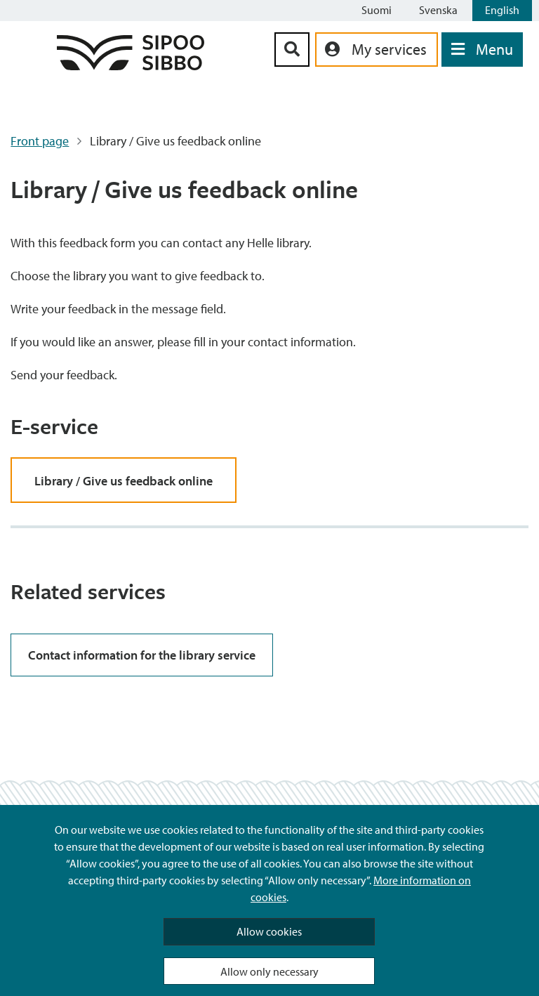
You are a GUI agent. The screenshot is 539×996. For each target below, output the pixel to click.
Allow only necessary (269, 971)
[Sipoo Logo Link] (130, 66)
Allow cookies (269, 931)
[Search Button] (292, 49)
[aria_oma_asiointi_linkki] (376, 49)
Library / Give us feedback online (123, 481)
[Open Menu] (482, 49)
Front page (40, 141)
